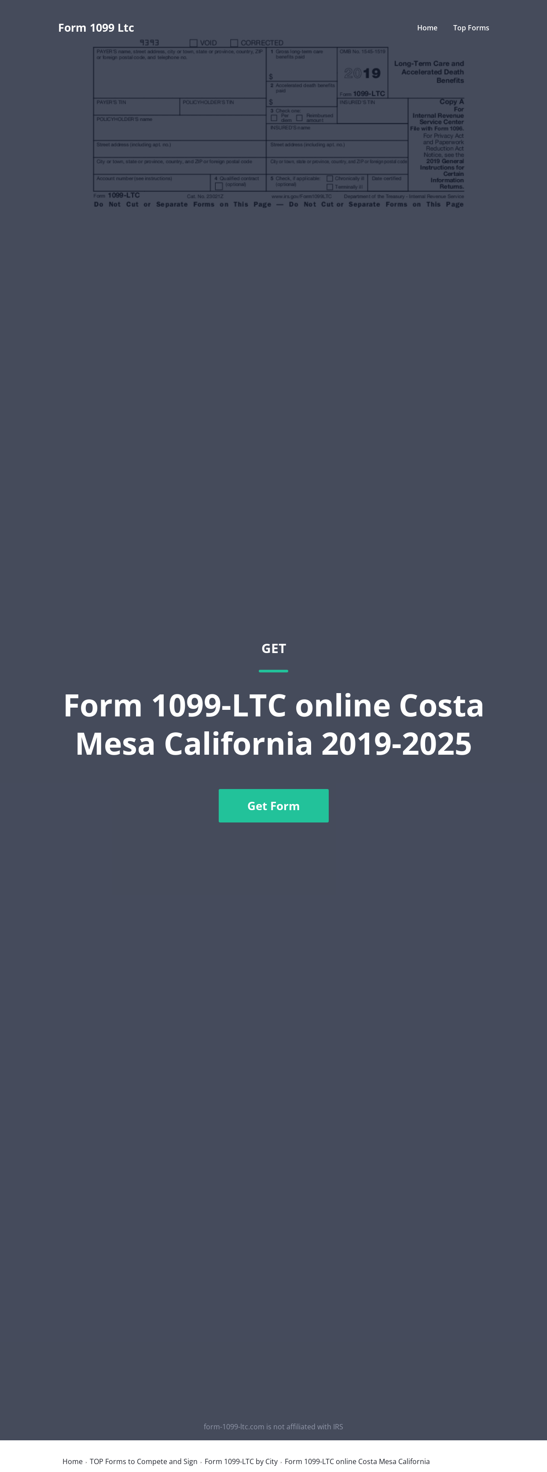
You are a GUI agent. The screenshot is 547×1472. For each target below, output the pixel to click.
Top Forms (471, 28)
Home (427, 28)
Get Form (273, 806)
